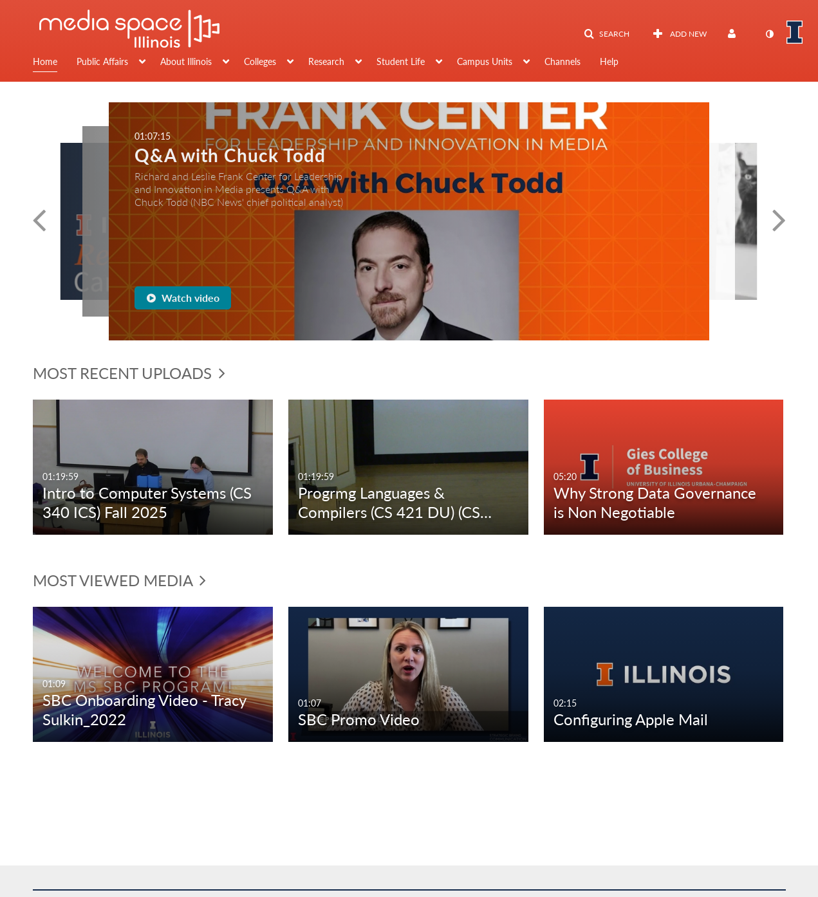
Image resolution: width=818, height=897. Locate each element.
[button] (606, 34)
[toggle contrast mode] (770, 34)
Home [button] (45, 61)
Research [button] (326, 61)
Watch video (183, 297)
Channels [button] (562, 61)
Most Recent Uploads (129, 373)
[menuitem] (55, 63)
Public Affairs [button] (102, 61)
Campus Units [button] (484, 61)
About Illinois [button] (186, 61)
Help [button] (609, 61)
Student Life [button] (400, 61)
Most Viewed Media (119, 580)
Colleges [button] (260, 61)
